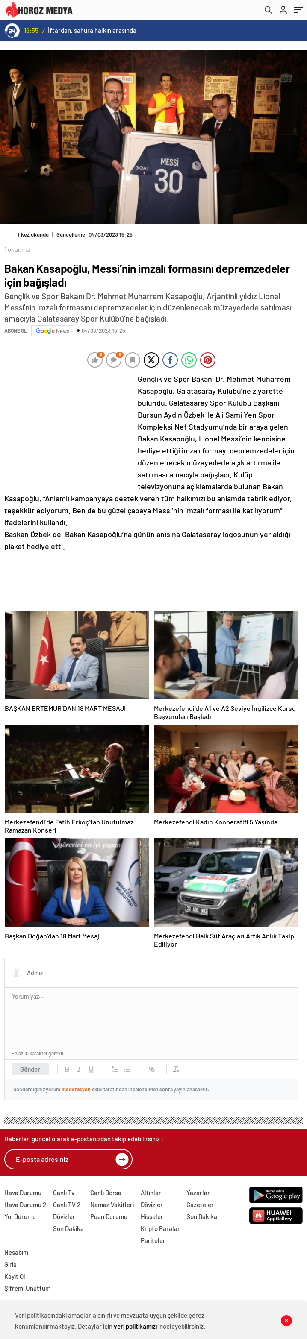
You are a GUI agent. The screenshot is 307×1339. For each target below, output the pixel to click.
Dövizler (64, 1216)
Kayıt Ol (14, 1276)
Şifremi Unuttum (27, 1288)
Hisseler (152, 1216)
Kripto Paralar (160, 1228)
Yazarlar (198, 1192)
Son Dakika (68, 1228)
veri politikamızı (135, 1326)
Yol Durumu (20, 1216)
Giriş (10, 1264)
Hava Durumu (22, 1192)
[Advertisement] (68, 429)
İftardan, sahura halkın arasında (92, 30)
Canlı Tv (63, 1192)
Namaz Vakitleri (112, 1204)
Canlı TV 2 (66, 1204)
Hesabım (16, 1252)
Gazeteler (200, 1204)
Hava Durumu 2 (25, 1204)
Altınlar (151, 1192)
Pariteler (153, 1240)
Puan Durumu (108, 1216)
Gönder (30, 1069)
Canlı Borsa (105, 1192)
